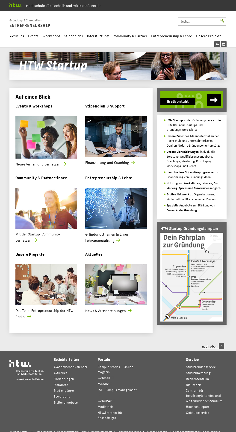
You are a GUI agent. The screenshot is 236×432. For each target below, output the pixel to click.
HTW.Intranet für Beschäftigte (110, 415)
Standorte (61, 384)
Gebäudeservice (197, 412)
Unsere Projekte (208, 36)
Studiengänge (64, 390)
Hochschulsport (197, 406)
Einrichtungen (64, 378)
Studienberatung (198, 372)
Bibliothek (193, 384)
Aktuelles (16, 36)
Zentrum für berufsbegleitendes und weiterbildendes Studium (204, 395)
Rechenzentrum (197, 378)
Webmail (104, 377)
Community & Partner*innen (41, 177)
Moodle (103, 383)
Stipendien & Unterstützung (86, 36)
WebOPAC (105, 400)
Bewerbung (62, 396)
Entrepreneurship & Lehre (171, 36)
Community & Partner (130, 36)
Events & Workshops (44, 36)
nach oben (213, 346)
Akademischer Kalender (71, 366)
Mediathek (105, 406)
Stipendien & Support (105, 106)
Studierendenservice (201, 366)
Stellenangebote (66, 402)
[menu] (220, 44)
